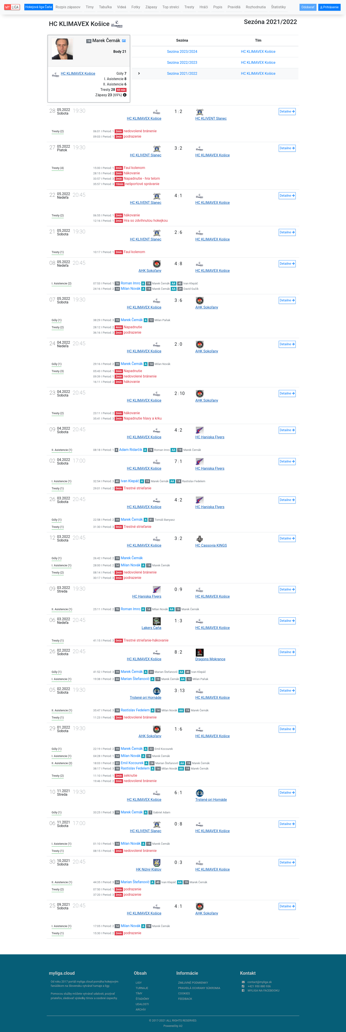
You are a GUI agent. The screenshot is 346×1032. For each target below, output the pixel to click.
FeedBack (185, 998)
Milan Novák (130, 288)
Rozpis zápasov (68, 7)
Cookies (184, 993)
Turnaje (142, 988)
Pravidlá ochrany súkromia (199, 988)
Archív (141, 1009)
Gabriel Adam (161, 812)
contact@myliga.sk (259, 982)
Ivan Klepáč (190, 283)
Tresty (189, 7)
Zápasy (151, 7)
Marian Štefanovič (166, 672)
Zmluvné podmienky (193, 982)
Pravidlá (234, 7)
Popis (217, 7)
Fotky (135, 7)
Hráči (204, 7)
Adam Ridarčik (130, 450)
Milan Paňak (162, 320)
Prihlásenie (329, 7)
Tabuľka (105, 7)
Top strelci (170, 7)
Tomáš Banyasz (165, 519)
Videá (121, 7)
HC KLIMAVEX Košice (258, 51)
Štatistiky (278, 7)
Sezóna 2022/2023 (182, 62)
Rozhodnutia (256, 7)
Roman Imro (130, 283)
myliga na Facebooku (263, 990)
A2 (181, 1026)
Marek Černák (161, 283)
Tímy (90, 7)
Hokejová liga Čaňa (38, 7)
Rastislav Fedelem (193, 481)
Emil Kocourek (164, 749)
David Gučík (191, 288)
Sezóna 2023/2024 (182, 51)
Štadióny (142, 998)
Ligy (139, 982)
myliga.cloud (62, 973)
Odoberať (308, 7)
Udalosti (142, 1004)
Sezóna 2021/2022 (182, 73)
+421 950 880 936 (259, 986)
